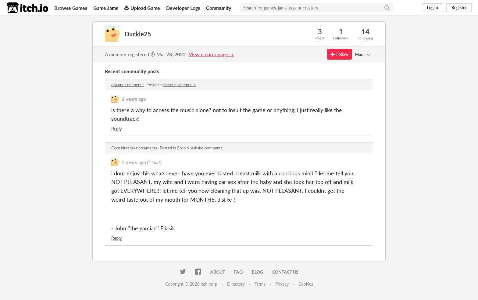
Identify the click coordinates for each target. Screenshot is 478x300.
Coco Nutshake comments (134, 147)
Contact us (285, 272)
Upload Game (142, 8)
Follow (339, 54)
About (217, 272)
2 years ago (134, 99)
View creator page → (211, 54)
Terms (260, 284)
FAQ (238, 272)
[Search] (387, 7)
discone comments (127, 84)
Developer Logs (183, 8)
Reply (116, 128)
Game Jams (105, 8)
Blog (257, 272)
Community (218, 8)
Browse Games (70, 8)
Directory (236, 284)
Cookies (305, 284)
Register (459, 7)
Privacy (282, 284)
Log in (432, 7)
